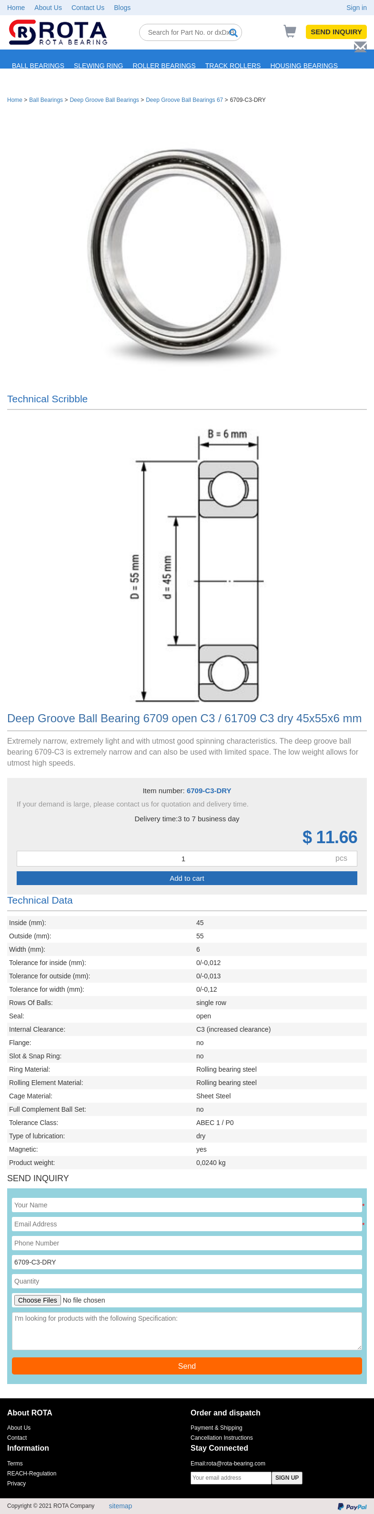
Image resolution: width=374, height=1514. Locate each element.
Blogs (122, 7)
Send (187, 1366)
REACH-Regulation (31, 1473)
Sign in (356, 7)
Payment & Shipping (217, 1427)
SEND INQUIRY (336, 32)
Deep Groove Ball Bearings (104, 100)
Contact (17, 1437)
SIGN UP (287, 1477)
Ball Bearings (46, 100)
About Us (48, 7)
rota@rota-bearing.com (235, 1463)
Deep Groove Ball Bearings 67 (184, 100)
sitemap (120, 1506)
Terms (15, 1463)
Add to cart (187, 878)
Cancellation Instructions (222, 1437)
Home (16, 7)
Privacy (16, 1483)
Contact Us (87, 7)
